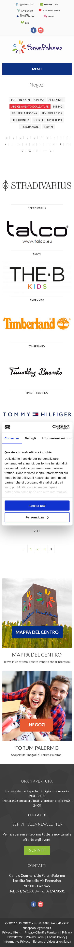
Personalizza (37, 517)
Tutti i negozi (20, 99)
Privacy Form (35, 937)
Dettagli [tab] (30, 438)
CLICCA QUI (37, 815)
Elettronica (20, 120)
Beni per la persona (24, 113)
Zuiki (37, 531)
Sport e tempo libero (48, 120)
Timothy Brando (36, 392)
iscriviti (37, 850)
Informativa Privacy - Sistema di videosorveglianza (37, 941)
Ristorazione (30, 126)
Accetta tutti (37, 505)
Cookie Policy (56, 937)
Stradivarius (37, 208)
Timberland (37, 346)
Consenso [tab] (12, 438)
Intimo (58, 106)
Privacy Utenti (11, 932)
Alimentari (56, 99)
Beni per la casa (52, 113)
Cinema (39, 99)
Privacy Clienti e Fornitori (42, 932)
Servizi (48, 126)
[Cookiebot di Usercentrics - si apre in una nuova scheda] (52, 427)
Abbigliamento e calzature (30, 106)
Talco (37, 254)
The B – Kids (37, 300)
